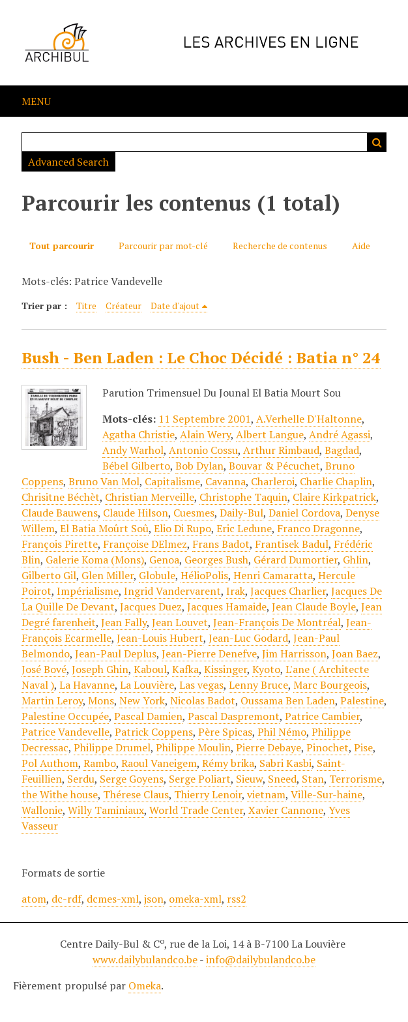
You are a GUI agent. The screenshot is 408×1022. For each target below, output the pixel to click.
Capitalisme (172, 481)
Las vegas (201, 685)
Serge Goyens (132, 779)
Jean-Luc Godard (248, 638)
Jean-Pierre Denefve (209, 653)
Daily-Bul (241, 512)
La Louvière (147, 685)
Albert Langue (270, 434)
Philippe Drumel (112, 747)
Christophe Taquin (243, 497)
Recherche (376, 142)
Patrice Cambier (322, 716)
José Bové (44, 669)
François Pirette (60, 544)
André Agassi (339, 434)
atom (34, 899)
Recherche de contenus (280, 245)
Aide (361, 245)
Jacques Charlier (288, 591)
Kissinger (225, 669)
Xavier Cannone (285, 810)
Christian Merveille (149, 497)
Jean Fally (124, 622)
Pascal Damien (148, 716)
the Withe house (60, 794)
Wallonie (42, 810)
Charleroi (273, 481)
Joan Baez (355, 653)
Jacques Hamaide (227, 606)
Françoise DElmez (145, 544)
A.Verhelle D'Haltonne (309, 419)
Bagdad (342, 450)
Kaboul (150, 669)
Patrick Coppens (154, 732)
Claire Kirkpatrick (334, 497)
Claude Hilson (135, 512)
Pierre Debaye (268, 747)
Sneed (282, 779)
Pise (363, 747)
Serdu (81, 779)
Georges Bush (216, 559)
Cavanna (225, 481)
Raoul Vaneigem (159, 763)
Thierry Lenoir (208, 794)
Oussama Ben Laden (287, 700)
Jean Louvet (180, 622)
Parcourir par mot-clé (163, 245)
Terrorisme (355, 779)
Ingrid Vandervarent (172, 591)
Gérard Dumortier (296, 559)
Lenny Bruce (258, 685)
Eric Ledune (244, 528)
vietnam (266, 794)
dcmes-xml (113, 899)
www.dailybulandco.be (145, 959)
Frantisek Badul (291, 544)
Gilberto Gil (49, 575)
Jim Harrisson (294, 653)
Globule (157, 575)
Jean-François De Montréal (277, 622)
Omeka (144, 985)
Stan (313, 779)
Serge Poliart (200, 779)
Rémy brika (228, 763)
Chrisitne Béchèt (61, 497)
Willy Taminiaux (106, 810)
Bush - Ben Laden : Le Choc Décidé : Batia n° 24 (201, 357)
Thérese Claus (136, 794)
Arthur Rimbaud (281, 450)
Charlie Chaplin (336, 481)
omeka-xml (195, 899)
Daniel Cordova (304, 512)
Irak (235, 591)
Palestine (362, 700)
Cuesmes (193, 512)
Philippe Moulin (193, 747)
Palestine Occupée (65, 716)
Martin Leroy (52, 700)
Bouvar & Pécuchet (274, 465)
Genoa (164, 559)
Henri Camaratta (273, 575)
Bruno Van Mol (103, 481)
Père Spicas (225, 732)
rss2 (236, 899)
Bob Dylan (199, 465)
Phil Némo (281, 732)
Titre (86, 305)
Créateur (123, 305)
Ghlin (355, 559)
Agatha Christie (138, 434)
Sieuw (249, 779)
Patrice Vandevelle (65, 732)
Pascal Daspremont (234, 716)
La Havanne (87, 685)
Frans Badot (221, 544)
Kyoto (266, 669)
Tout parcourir (61, 245)
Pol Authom (50, 763)
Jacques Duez (151, 606)
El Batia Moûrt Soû (104, 528)
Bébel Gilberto (136, 465)
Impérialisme (88, 591)
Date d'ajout (175, 305)
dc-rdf (66, 899)
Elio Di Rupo (182, 528)
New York (142, 700)
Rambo (99, 763)
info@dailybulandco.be (260, 959)
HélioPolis (204, 575)
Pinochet (327, 747)
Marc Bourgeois (330, 685)
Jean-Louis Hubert (160, 638)
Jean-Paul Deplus (115, 653)
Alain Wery (205, 434)
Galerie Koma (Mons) (95, 559)
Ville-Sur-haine (326, 794)
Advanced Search (68, 162)
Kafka (185, 669)
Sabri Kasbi (285, 763)
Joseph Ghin (100, 669)
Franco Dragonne (318, 528)
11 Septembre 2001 (204, 419)
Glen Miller (107, 575)
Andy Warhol (133, 450)
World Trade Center (196, 810)
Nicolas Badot (202, 700)
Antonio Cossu (203, 450)
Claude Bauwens (60, 512)
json (154, 899)
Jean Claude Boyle (314, 606)
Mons (101, 700)
